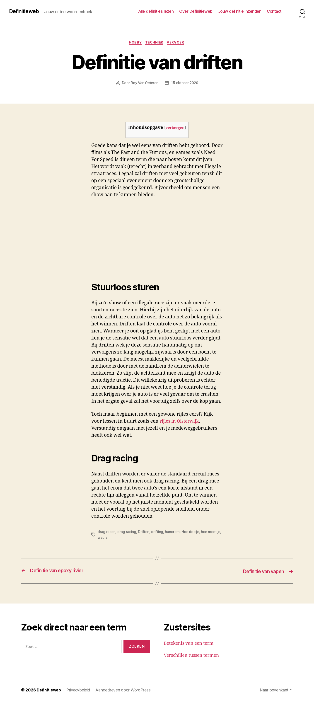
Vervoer (177, 43)
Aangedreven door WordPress (124, 690)
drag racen (107, 532)
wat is (107, 538)
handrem (172, 532)
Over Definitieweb (196, 11)
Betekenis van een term (190, 643)
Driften (144, 532)
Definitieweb (25, 11)
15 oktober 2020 (185, 83)
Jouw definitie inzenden (239, 11)
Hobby (134, 43)
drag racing (127, 532)
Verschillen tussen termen (193, 655)
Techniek (155, 43)
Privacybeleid (79, 690)
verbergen (175, 128)
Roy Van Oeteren (144, 83)
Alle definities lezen (156, 11)
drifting (158, 532)
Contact (274, 11)
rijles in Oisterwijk (180, 422)
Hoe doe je (191, 532)
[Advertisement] (65, 237)
